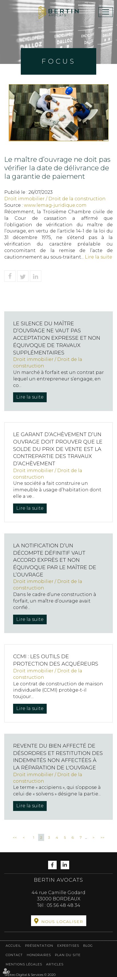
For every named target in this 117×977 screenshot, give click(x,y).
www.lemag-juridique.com (55, 205)
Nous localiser (62, 921)
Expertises (68, 946)
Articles (54, 964)
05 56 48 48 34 (63, 905)
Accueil (13, 946)
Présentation (39, 946)
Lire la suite (98, 257)
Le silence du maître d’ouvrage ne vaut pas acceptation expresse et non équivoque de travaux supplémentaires (56, 338)
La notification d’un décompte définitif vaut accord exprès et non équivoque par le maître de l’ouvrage (54, 560)
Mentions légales (24, 964)
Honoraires (39, 955)
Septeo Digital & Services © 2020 (30, 974)
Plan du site (68, 955)
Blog (88, 946)
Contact (14, 955)
